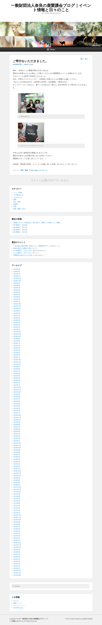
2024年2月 (16, 327)
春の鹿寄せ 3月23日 (20, 232)
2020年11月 (17, 417)
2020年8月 (16, 424)
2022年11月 (17, 362)
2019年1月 (16, 468)
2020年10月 (17, 420)
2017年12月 (17, 487)
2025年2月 (16, 299)
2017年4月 (16, 505)
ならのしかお (17, 197)
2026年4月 (16, 269)
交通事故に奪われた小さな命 (22, 255)
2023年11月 (17, 334)
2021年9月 (16, 394)
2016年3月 (16, 536)
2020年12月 (17, 415)
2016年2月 (16, 538)
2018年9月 (16, 478)
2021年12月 (17, 387)
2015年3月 (16, 564)
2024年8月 (16, 313)
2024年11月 (17, 306)
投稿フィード (17, 603)
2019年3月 (16, 464)
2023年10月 (17, 336)
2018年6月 (16, 485)
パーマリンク (43, 170)
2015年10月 (17, 547)
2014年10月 (17, 575)
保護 (14, 199)
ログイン (16, 601)
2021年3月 (16, 408)
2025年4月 (16, 294)
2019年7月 (16, 454)
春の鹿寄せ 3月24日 (20, 230)
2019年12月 (17, 443)
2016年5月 (16, 531)
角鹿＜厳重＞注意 (19, 209)
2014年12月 (17, 570)
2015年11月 (17, 545)
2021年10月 (17, 392)
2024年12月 (17, 304)
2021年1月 (16, 413)
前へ (81, 59)
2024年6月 (16, 318)
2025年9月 (16, 283)
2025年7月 (16, 287)
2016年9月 (16, 522)
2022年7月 (16, 371)
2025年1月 (16, 301)
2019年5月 (16, 459)
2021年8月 (16, 396)
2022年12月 (17, 359)
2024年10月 (17, 308)
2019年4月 (16, 461)
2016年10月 (17, 519)
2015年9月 (16, 550)
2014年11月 (17, 573)
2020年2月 (16, 438)
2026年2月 (16, 274)
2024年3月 (16, 325)
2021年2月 (16, 410)
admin (26, 64)
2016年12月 (17, 515)
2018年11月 (17, 473)
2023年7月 (16, 343)
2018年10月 (17, 475)
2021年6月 (16, 401)
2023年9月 (16, 338)
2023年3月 (16, 352)
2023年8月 (16, 341)
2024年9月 (16, 311)
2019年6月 (16, 457)
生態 (14, 206)
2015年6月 (16, 557)
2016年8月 (16, 524)
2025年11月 (17, 281)
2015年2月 (16, 566)
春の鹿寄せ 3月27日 (20, 227)
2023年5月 (16, 348)
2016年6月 (16, 529)
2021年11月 (17, 390)
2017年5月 (16, 503)
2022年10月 (17, 364)
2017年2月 (16, 510)
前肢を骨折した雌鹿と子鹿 (22, 248)
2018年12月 (17, 471)
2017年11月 (17, 489)
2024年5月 (16, 320)
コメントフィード (19, 605)
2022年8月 (16, 369)
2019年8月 (16, 452)
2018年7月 (16, 482)
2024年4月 (16, 322)
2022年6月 (16, 373)
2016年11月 (17, 517)
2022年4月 (16, 378)
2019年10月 (17, 447)
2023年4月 (16, 350)
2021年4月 (16, 406)
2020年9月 (16, 422)
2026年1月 (16, 276)
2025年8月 (16, 285)
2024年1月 (16, 329)
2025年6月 (16, 290)
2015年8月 (16, 552)
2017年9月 (16, 494)
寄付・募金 (24, 170)
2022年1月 (16, 385)
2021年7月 (16, 399)
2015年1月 (16, 568)
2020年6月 (16, 429)
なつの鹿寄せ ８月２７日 (22, 250)
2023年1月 (16, 357)
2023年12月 (17, 332)
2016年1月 (16, 540)
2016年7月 (16, 526)
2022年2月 (16, 383)
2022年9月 (16, 366)
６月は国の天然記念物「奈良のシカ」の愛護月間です (30, 246)
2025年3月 (16, 297)
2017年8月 (16, 496)
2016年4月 (16, 533)
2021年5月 (16, 403)
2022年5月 (16, 376)
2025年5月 (16, 292)
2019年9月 (16, 450)
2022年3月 (16, 380)
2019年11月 (17, 445)
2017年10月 (17, 492)
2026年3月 (16, 271)
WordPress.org (18, 608)
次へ (87, 59)
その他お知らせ (18, 195)
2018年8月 (16, 480)
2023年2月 (16, 355)
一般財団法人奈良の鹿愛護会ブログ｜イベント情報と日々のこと (51, 7)
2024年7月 (16, 315)
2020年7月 (16, 427)
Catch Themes (88, 619)
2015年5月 (16, 559)
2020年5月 (16, 431)
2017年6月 (16, 501)
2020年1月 (16, 441)
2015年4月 (16, 561)
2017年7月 (16, 498)
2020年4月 (16, 434)
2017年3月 (16, 508)
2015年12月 (17, 543)
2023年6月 (16, 345)
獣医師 (15, 204)
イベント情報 (17, 192)
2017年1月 (16, 512)
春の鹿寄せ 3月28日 (20, 225)
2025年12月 (17, 278)
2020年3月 (16, 436)
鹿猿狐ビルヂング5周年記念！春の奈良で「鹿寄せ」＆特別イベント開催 (36, 222)
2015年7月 (16, 554)
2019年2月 (16, 466)
